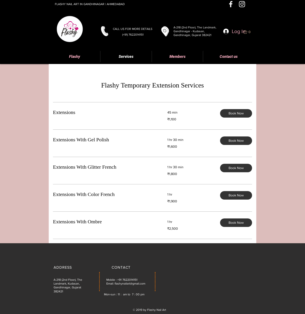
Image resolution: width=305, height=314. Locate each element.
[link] (105, 112)
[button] (248, 32)
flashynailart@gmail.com (130, 283)
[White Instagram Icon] (242, 4)
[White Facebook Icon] (231, 4)
